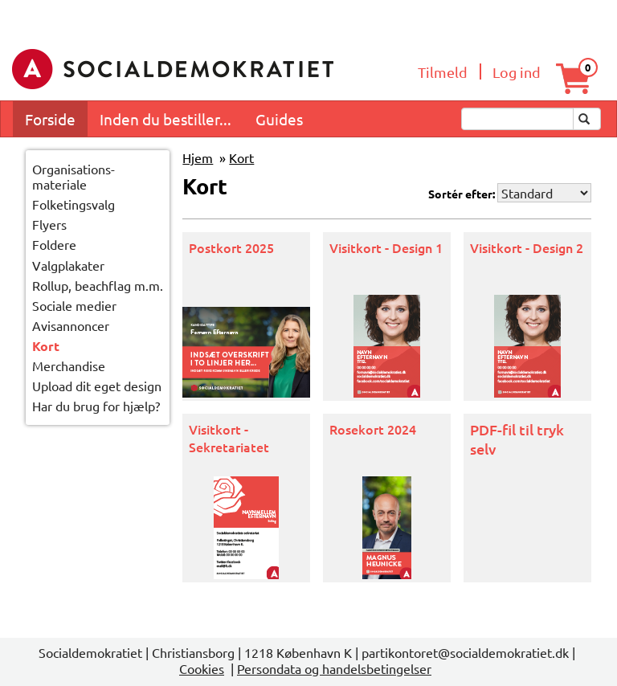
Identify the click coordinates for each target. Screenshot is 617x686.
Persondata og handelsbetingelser (334, 668)
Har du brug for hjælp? (96, 406)
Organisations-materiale (73, 177)
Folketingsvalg (73, 204)
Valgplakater (68, 265)
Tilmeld (443, 71)
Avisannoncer (70, 325)
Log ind (516, 71)
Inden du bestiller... (165, 119)
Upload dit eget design (96, 386)
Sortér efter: (461, 194)
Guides (279, 119)
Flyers (49, 224)
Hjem (197, 157)
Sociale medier (74, 305)
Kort (45, 345)
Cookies (201, 668)
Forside (50, 119)
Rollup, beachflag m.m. (97, 285)
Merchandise (68, 365)
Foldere (54, 244)
